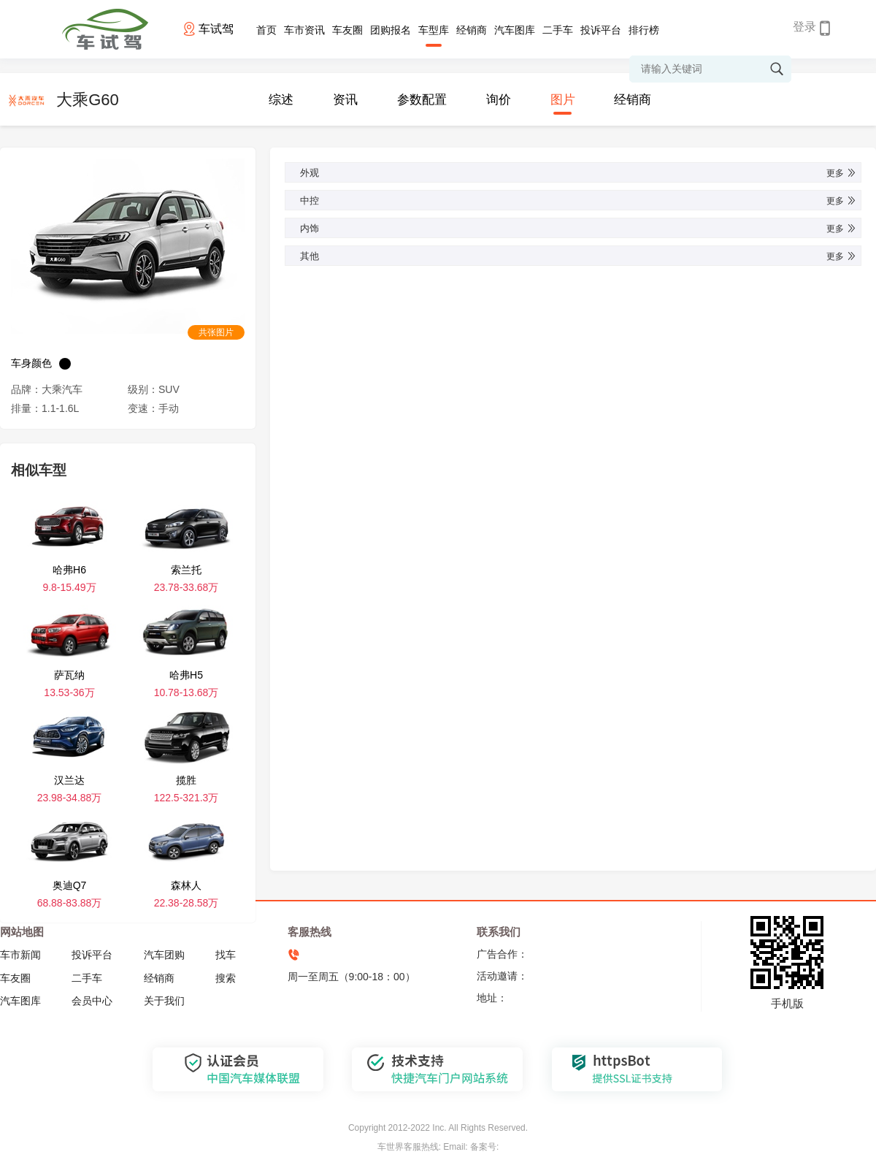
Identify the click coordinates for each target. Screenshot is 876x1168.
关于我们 (164, 1001)
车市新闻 (20, 955)
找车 (225, 955)
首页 (266, 30)
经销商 (471, 30)
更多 (841, 173)
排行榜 (644, 30)
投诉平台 (600, 30)
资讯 (345, 100)
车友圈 (347, 30)
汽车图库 (514, 30)
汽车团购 (164, 955)
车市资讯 (304, 30)
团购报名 (390, 30)
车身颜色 (31, 363)
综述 (281, 100)
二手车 (557, 30)
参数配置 (422, 100)
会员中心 (92, 1001)
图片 (562, 100)
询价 (498, 100)
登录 (804, 26)
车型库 (433, 30)
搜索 (225, 978)
